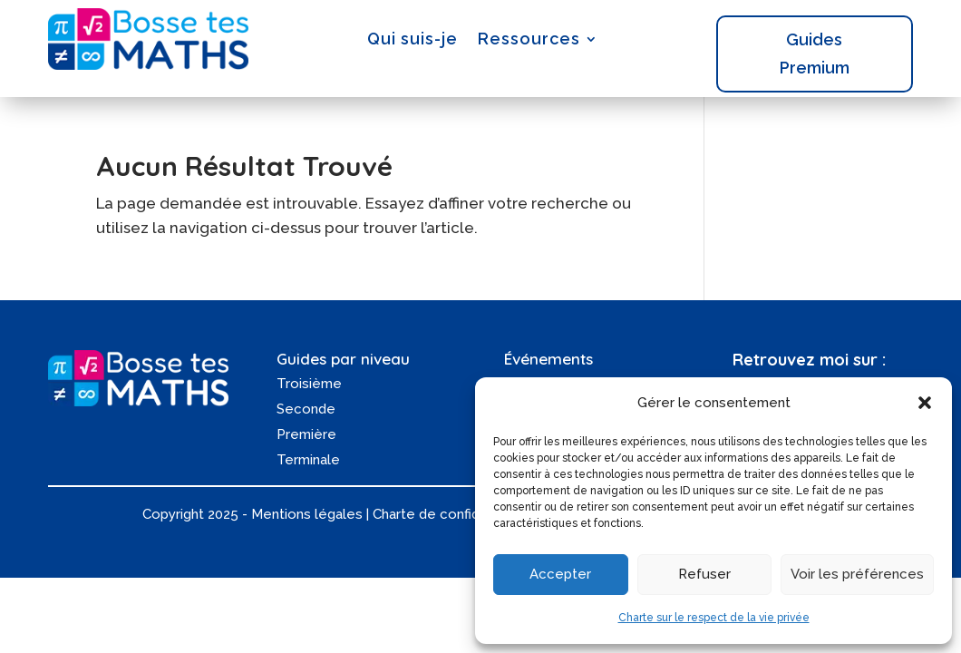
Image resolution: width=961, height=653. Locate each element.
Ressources (529, 38)
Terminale (308, 460)
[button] (925, 403)
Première (306, 434)
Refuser (704, 574)
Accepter (560, 574)
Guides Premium (814, 53)
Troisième (309, 383)
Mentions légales (307, 514)
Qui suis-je (412, 38)
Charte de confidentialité (452, 514)
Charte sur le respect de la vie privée (714, 617)
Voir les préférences (857, 574)
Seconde (306, 409)
